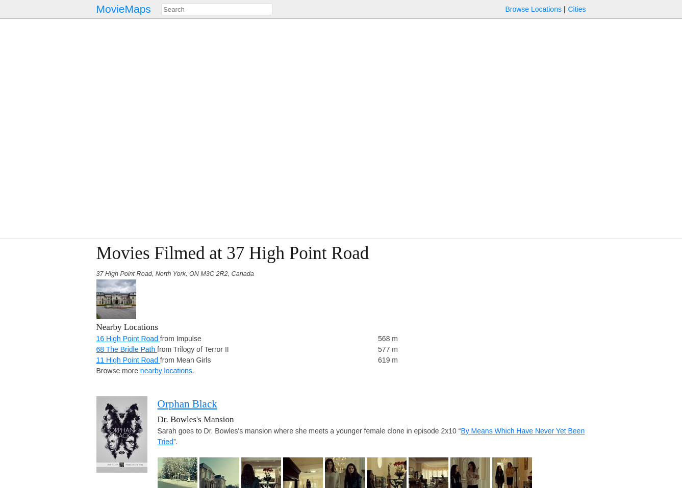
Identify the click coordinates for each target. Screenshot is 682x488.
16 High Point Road (128, 339)
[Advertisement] (497, 314)
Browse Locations (533, 9)
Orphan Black (187, 404)
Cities (577, 9)
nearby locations (166, 371)
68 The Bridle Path (127, 349)
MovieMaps (123, 9)
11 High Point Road (128, 360)
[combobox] (216, 9)
